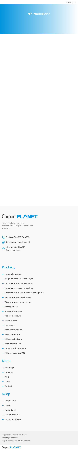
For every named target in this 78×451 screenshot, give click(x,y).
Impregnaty (10, 325)
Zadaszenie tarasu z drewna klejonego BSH (24, 292)
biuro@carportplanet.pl (18, 242)
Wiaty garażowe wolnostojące (19, 302)
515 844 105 (24, 237)
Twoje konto (10, 401)
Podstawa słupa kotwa (15, 348)
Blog (7, 377)
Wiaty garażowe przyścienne (18, 297)
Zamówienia (10, 410)
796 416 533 (12, 237)
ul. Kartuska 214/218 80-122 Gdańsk (16, 249)
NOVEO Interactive (23, 441)
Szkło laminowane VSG (15, 353)
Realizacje (9, 367)
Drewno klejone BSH (13, 311)
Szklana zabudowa (13, 339)
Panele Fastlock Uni (13, 330)
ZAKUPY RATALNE (12, 414)
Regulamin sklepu (13, 419)
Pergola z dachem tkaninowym (19, 279)
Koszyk (8, 405)
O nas (7, 381)
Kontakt (8, 386)
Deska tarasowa (12, 334)
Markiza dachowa (13, 316)
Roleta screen (11, 320)
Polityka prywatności (10, 438)
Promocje (9, 372)
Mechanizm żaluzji (13, 343)
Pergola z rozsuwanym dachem (19, 288)
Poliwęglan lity (11, 306)
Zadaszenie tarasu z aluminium (19, 283)
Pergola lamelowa (13, 274)
